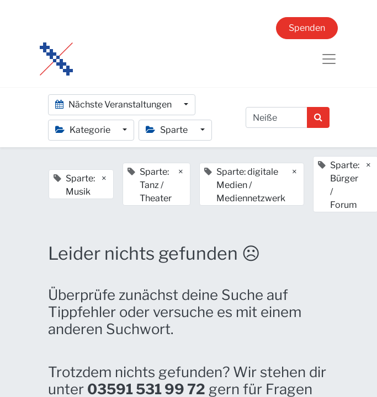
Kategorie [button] (83, 130)
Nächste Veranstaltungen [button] (114, 104)
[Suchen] (318, 117)
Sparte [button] (167, 130)
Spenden (307, 28)
